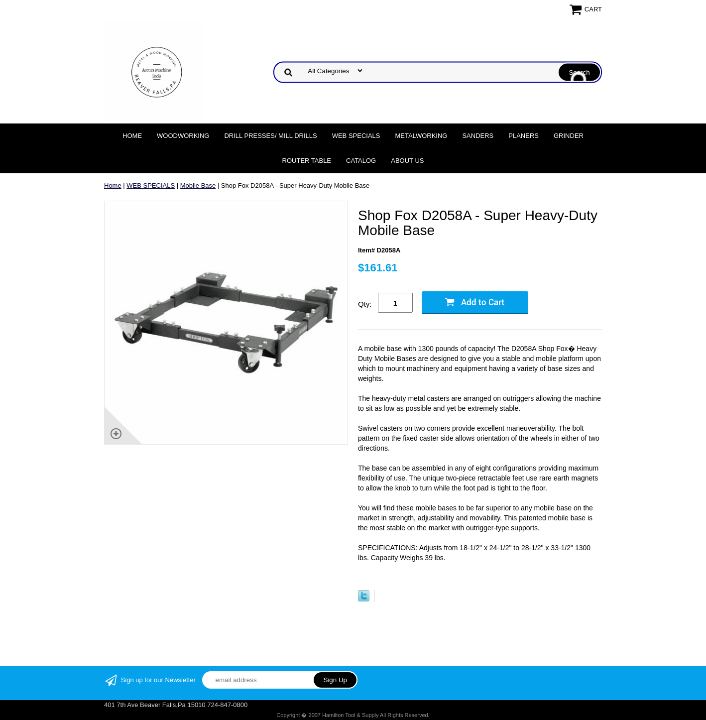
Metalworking (421, 135)
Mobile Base (198, 185)
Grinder (569, 135)
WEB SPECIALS (356, 135)
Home (132, 135)
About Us (407, 160)
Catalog (361, 160)
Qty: (365, 304)
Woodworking (183, 135)
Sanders (477, 135)
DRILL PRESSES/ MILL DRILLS (270, 135)
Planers (523, 135)
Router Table (306, 160)
